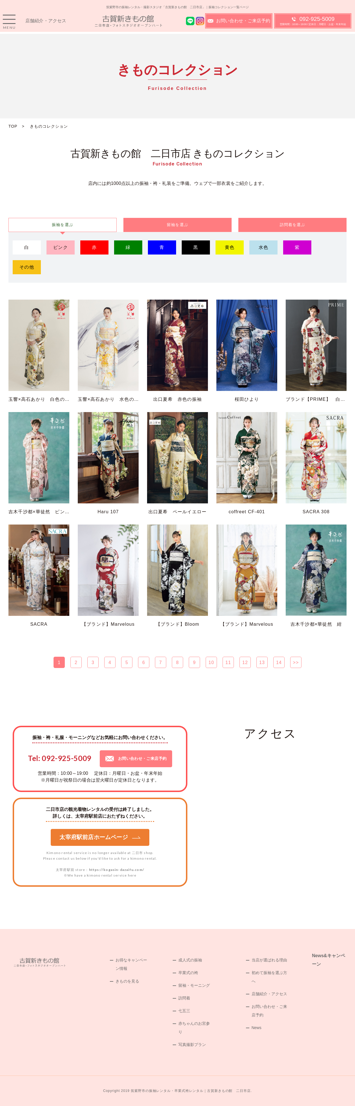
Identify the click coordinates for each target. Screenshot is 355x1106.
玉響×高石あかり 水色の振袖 (111, 399)
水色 (263, 247)
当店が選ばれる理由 (269, 960)
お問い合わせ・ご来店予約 (239, 22)
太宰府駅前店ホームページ (99, 837)
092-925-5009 (313, 23)
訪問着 (184, 998)
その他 (26, 267)
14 (279, 662)
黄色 (229, 247)
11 (228, 662)
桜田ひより (247, 399)
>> (296, 662)
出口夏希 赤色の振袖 (177, 399)
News (256, 1027)
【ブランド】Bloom (177, 624)
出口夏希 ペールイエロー (177, 511)
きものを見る (127, 981)
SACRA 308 (316, 511)
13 (262, 662)
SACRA (38, 624)
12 (245, 662)
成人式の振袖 (190, 960)
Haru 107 (108, 511)
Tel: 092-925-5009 (59, 758)
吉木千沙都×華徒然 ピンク (39, 511)
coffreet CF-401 (247, 511)
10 (211, 662)
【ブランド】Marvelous (108, 624)
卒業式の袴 (188, 972)
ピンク (60, 247)
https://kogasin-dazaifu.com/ (117, 870)
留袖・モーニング (194, 985)
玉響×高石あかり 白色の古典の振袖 (48, 399)
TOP (12, 126)
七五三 (184, 1010)
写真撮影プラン (192, 1044)
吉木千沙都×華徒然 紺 (316, 624)
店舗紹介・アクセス (45, 22)
